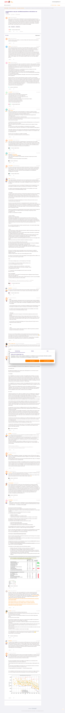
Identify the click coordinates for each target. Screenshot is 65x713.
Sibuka (9, 62)
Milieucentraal (15, 155)
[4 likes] (14, 104)
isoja (9, 38)
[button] (53, 5)
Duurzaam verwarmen (20, 8)
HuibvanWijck (10, 140)
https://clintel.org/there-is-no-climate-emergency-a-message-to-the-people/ (21, 601)
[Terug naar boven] (63, 709)
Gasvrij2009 (10, 92)
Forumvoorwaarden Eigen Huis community (28, 710)
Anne (9, 178)
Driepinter (10, 288)
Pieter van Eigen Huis (11, 343)
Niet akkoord (32, 360)
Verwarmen (18, 26)
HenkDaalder (10, 500)
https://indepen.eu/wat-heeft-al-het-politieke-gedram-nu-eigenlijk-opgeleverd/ (21, 602)
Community (6, 8)
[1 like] (13, 87)
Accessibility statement (40, 710)
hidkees (9, 46)
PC (8, 297)
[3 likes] (14, 29)
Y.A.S (9, 590)
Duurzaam (13, 26)
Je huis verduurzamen (12, 8)
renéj (9, 17)
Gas (9, 26)
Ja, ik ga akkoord (47, 360)
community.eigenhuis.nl (56, 2)
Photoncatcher (10, 483)
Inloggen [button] (58, 5)
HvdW (9, 109)
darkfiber (10, 433)
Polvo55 (9, 610)
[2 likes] (13, 148)
